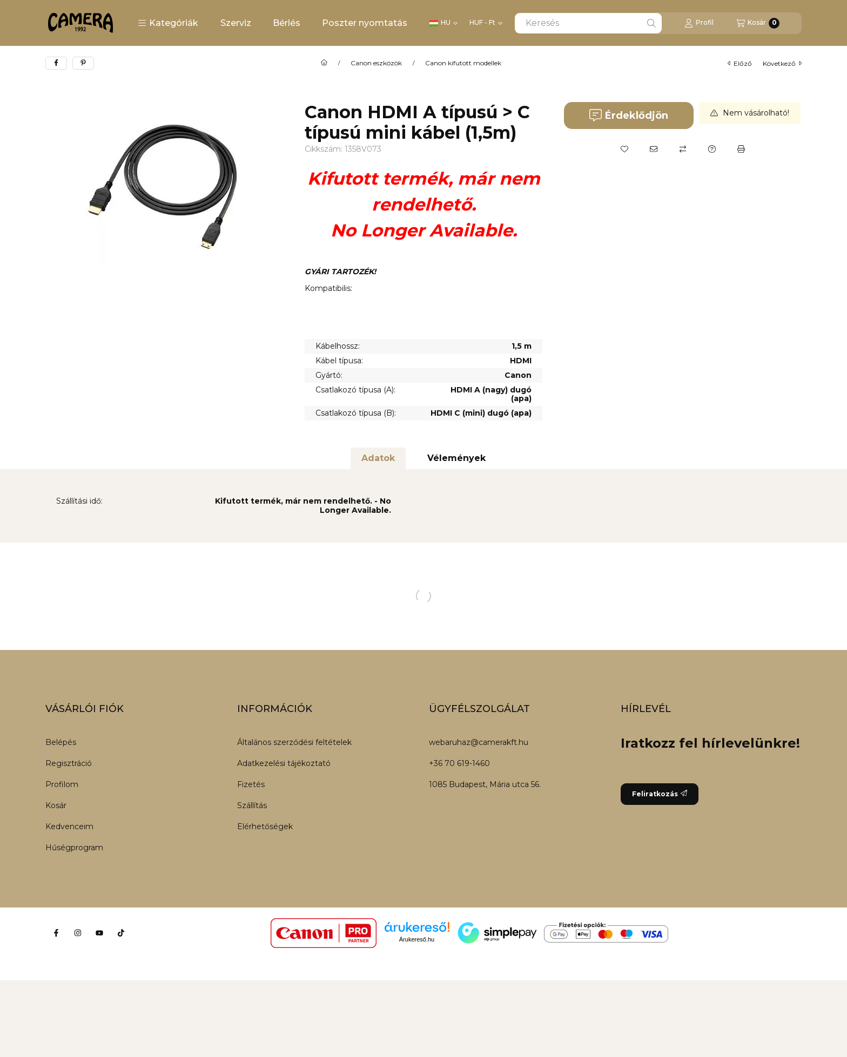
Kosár (55, 805)
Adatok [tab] (378, 458)
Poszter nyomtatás (364, 23)
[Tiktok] (121, 933)
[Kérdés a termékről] (712, 149)
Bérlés (286, 23)
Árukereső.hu (416, 939)
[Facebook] (56, 933)
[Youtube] (99, 933)
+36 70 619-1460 (459, 763)
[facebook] (56, 63)
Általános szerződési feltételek (294, 742)
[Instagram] (78, 933)
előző (740, 63)
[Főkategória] (324, 63)
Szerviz (235, 23)
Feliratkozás (659, 794)
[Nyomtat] (741, 149)
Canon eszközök (376, 63)
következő (782, 63)
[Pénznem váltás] (486, 23)
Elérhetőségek (265, 826)
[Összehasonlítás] (683, 149)
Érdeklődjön (628, 115)
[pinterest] (83, 63)
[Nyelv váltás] (443, 23)
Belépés (60, 742)
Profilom (61, 784)
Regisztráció (68, 763)
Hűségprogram (74, 847)
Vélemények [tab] (456, 458)
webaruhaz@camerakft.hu (478, 742)
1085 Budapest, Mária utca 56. (485, 784)
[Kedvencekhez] (624, 149)
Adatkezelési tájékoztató (284, 763)
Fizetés (251, 784)
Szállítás (252, 805)
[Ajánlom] (653, 149)
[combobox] (588, 23)
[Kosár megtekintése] (758, 23)
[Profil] (699, 23)
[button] (168, 23)
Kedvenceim (69, 826)
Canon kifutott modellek (463, 63)
